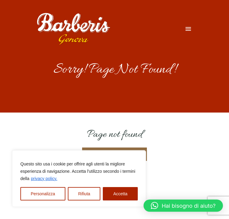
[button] (183, 206)
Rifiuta (84, 193)
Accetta (120, 193)
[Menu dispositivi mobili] (188, 29)
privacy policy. (44, 178)
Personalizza (43, 193)
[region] (79, 178)
